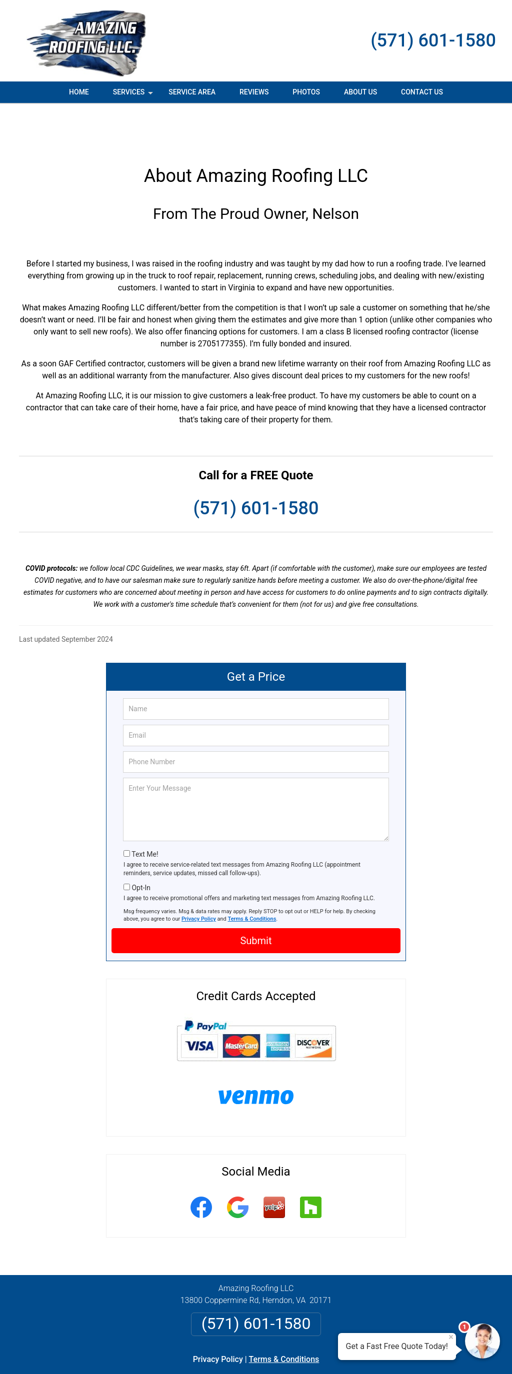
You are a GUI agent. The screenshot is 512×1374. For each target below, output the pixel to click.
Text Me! (145, 810)
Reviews (254, 92)
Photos (306, 92)
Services (134, 95)
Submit (256, 896)
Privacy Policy (199, 874)
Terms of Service (329, 1353)
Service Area (192, 92)
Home (79, 92)
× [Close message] (451, 1337)
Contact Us (422, 92)
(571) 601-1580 (433, 40)
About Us (360, 92)
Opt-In (141, 843)
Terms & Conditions (252, 874)
